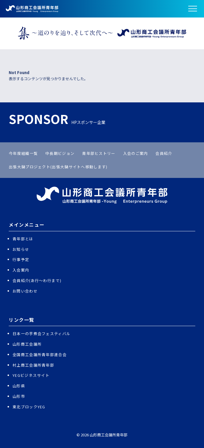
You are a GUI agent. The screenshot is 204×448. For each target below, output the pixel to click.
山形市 (19, 396)
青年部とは (23, 239)
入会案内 (21, 270)
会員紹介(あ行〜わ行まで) (37, 280)
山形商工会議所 (27, 344)
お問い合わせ (25, 291)
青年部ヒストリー (98, 153)
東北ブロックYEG (29, 407)
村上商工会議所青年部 (33, 365)
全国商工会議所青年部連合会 (40, 354)
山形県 (19, 385)
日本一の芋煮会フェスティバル (41, 333)
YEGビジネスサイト (31, 375)
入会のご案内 (135, 153)
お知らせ (21, 249)
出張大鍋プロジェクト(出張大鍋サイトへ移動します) (58, 166)
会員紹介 (163, 153)
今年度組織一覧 (23, 153)
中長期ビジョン (59, 153)
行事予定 (21, 259)
